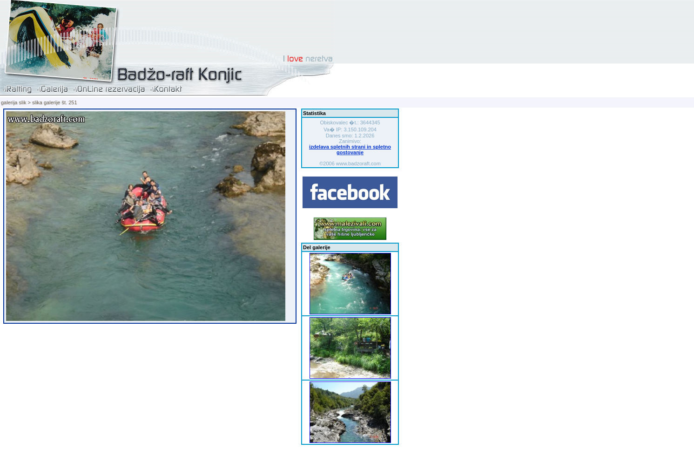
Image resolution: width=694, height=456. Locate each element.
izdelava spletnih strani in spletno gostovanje (350, 149)
